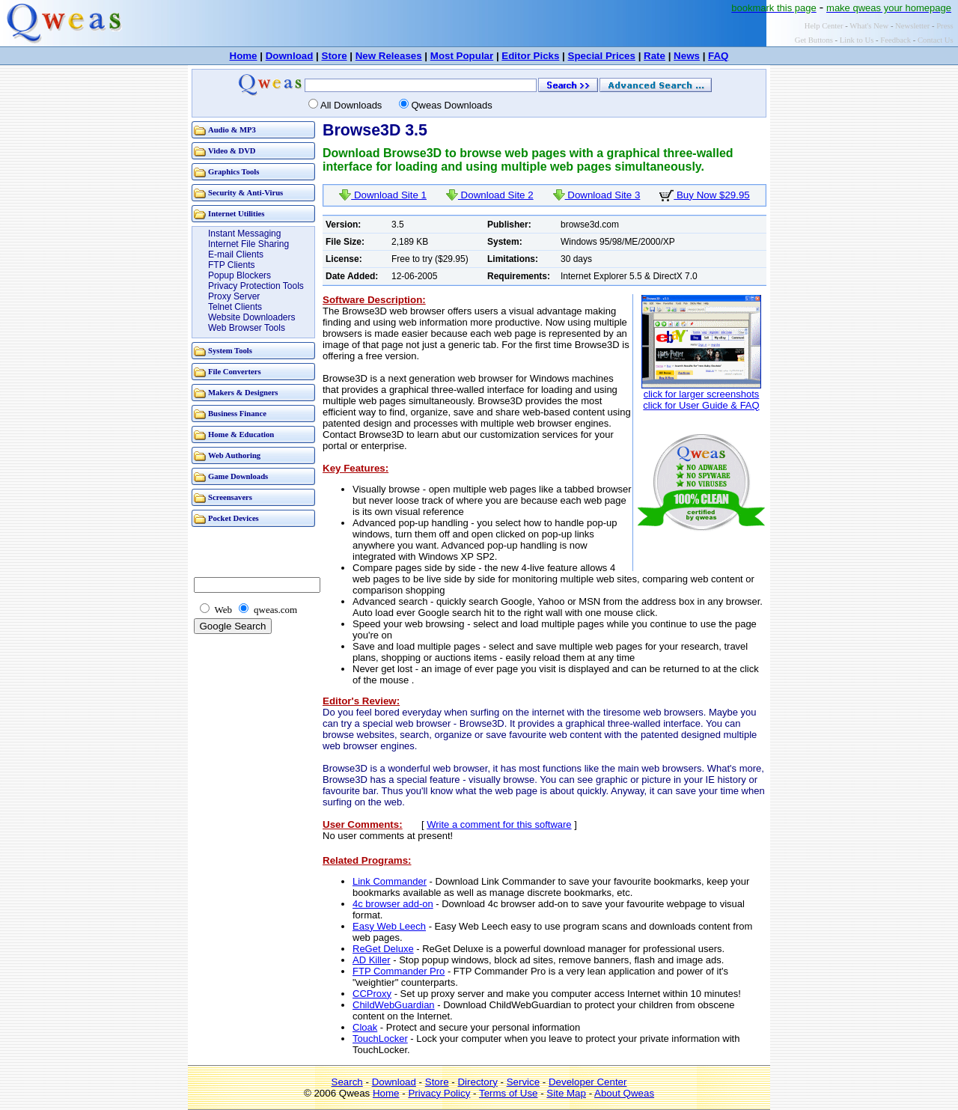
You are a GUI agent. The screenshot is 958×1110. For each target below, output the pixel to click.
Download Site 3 (597, 195)
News (687, 55)
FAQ (718, 55)
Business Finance (237, 413)
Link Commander (390, 881)
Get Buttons (814, 40)
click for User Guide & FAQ (701, 405)
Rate (654, 55)
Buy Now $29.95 (704, 195)
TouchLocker (380, 1038)
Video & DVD (232, 151)
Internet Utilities (236, 214)
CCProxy (372, 993)
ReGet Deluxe (383, 948)
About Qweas (624, 1093)
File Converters (234, 372)
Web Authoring (234, 455)
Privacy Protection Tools (256, 286)
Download (290, 55)
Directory (477, 1082)
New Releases (389, 55)
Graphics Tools (233, 172)
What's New (868, 26)
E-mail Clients (235, 254)
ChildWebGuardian (394, 1004)
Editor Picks (530, 55)
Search (347, 1082)
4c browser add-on (393, 903)
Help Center (824, 26)
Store (334, 55)
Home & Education (241, 434)
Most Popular (461, 55)
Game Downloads (238, 476)
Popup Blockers (239, 275)
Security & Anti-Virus (245, 193)
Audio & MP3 (232, 130)
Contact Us (936, 40)
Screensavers (230, 497)
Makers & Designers (243, 392)
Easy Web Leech (389, 926)
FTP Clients (231, 265)
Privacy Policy (439, 1093)
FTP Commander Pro (399, 971)
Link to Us (857, 40)
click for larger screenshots (702, 394)
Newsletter (912, 26)
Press (945, 26)
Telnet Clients (235, 307)
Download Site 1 (383, 195)
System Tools (230, 351)
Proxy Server (234, 296)
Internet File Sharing (248, 244)
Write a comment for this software (499, 824)
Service (523, 1082)
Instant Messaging (244, 233)
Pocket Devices (233, 518)
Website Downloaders (252, 317)
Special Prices (601, 55)
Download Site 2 (490, 195)
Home (243, 55)
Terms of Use (508, 1093)
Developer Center (587, 1082)
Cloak (365, 1027)
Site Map (566, 1093)
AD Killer (372, 960)
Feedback (895, 40)
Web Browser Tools (246, 328)
